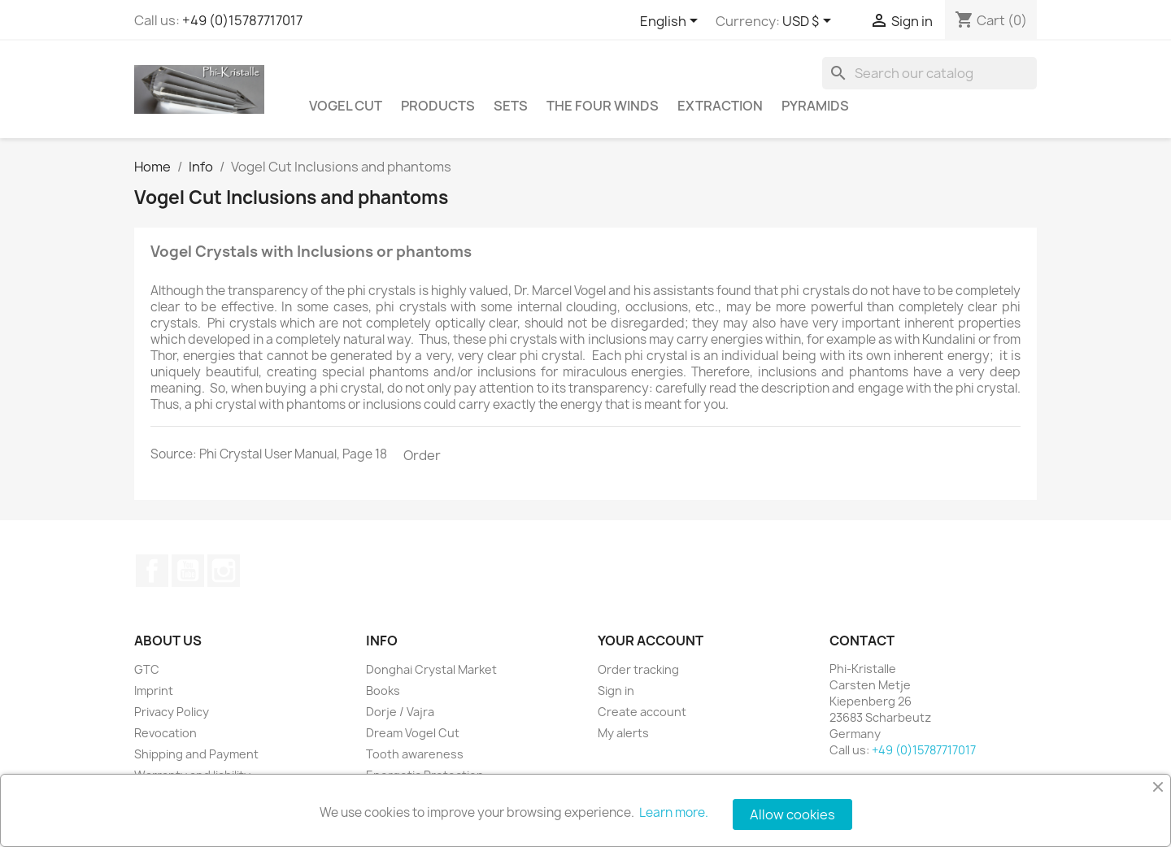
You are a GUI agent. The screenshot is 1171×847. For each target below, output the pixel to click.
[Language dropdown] (671, 22)
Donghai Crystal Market (431, 669)
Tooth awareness (415, 754)
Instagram (223, 570)
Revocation (165, 733)
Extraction (720, 106)
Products (438, 106)
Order (422, 455)
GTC (146, 669)
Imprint (153, 690)
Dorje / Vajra (400, 711)
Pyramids (815, 106)
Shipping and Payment (196, 754)
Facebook (152, 570)
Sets (511, 106)
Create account (642, 711)
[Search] (929, 73)
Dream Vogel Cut (412, 733)
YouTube (188, 570)
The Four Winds (602, 106)
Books (383, 690)
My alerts (623, 733)
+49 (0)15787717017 (242, 20)
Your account (650, 640)
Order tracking (638, 669)
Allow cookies (792, 814)
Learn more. (673, 812)
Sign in (616, 690)
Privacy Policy (171, 711)
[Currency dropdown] (809, 22)
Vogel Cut (345, 106)
